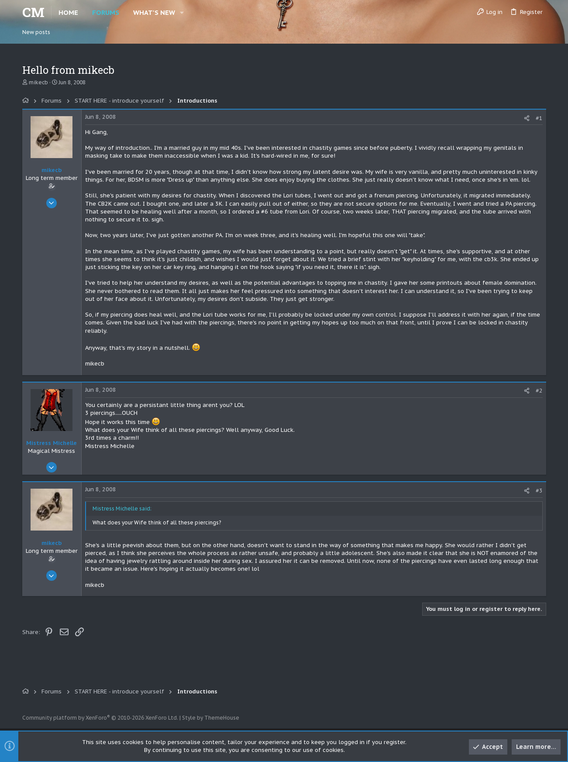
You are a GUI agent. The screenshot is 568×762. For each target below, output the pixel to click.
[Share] (527, 118)
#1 (539, 118)
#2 (539, 390)
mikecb (38, 82)
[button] (182, 12)
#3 (539, 490)
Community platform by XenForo (100, 717)
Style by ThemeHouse (210, 717)
